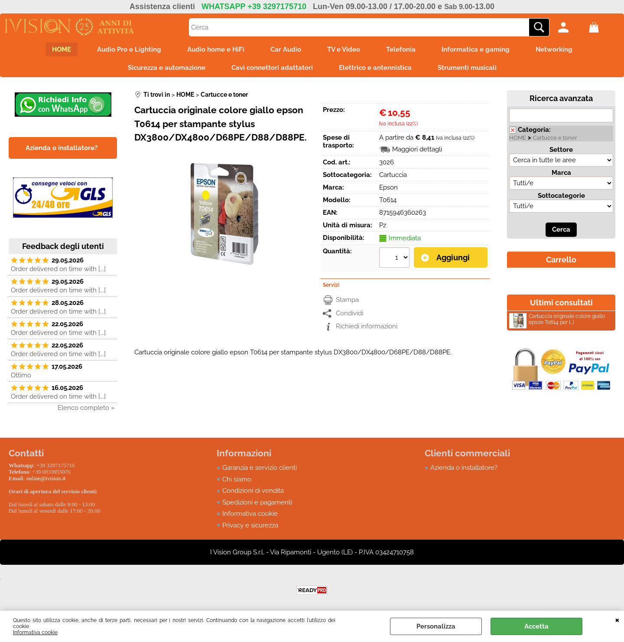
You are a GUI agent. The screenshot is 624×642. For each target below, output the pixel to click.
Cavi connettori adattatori (272, 68)
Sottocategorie (561, 196)
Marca (561, 173)
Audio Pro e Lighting (129, 49)
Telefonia (401, 49)
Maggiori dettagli (417, 149)
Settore (561, 150)
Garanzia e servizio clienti (259, 468)
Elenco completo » (86, 408)
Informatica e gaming (476, 49)
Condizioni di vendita (253, 491)
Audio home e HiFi (215, 49)
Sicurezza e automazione (166, 68)
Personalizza (435, 626)
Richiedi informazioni (366, 326)
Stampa (347, 300)
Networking (554, 49)
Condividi (349, 313)
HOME (61, 49)
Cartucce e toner (555, 137)
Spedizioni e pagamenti (257, 502)
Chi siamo (236, 479)
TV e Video (343, 49)
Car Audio (285, 49)
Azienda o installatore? (463, 468)
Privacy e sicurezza (250, 525)
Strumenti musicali (467, 68)
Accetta (536, 626)
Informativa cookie (35, 632)
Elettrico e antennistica (375, 68)
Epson (388, 187)
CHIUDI (617, 619)
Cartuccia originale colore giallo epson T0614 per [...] (557, 320)
